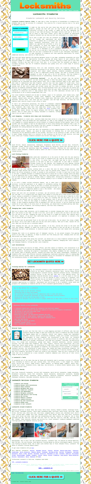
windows (14, 62)
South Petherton (73, 455)
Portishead (75, 453)
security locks (63, 32)
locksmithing (48, 75)
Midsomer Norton (41, 450)
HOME (58, 10)
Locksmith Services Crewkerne (25, 380)
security (31, 32)
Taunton (50, 450)
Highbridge (15, 452)
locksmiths (76, 71)
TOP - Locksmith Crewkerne (20, 462)
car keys (57, 28)
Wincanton (15, 453)
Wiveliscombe (21, 455)
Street (14, 455)
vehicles (62, 74)
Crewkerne (46, 148)
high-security (33, 59)
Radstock (32, 456)
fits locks (55, 86)
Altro (48, 108)
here (32, 448)
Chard (20, 453)
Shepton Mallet (36, 452)
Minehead (44, 452)
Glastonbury (21, 456)
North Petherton (25, 452)
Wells (27, 456)
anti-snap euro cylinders (53, 340)
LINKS (62, 10)
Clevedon (61, 453)
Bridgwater (68, 452)
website (56, 276)
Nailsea (56, 450)
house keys (56, 27)
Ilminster (75, 450)
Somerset (18, 450)
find (16, 372)
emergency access (45, 57)
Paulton (32, 450)
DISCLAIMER (76, 10)
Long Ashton (63, 455)
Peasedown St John (52, 453)
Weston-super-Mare (65, 450)
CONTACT (70, 10)
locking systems (54, 72)
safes (77, 81)
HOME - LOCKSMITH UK (45, 468)
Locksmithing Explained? (37, 78)
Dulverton (43, 453)
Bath (39, 456)
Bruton (50, 455)
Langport (34, 455)
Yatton (40, 455)
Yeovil (45, 455)
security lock (58, 343)
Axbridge (75, 452)
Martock (61, 452)
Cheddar (28, 455)
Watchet (30, 453)
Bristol (14, 456)
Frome (25, 453)
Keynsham (36, 453)
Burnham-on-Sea (53, 452)
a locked (42, 60)
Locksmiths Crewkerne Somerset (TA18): (23, 21)
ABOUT (66, 10)
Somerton (68, 453)
